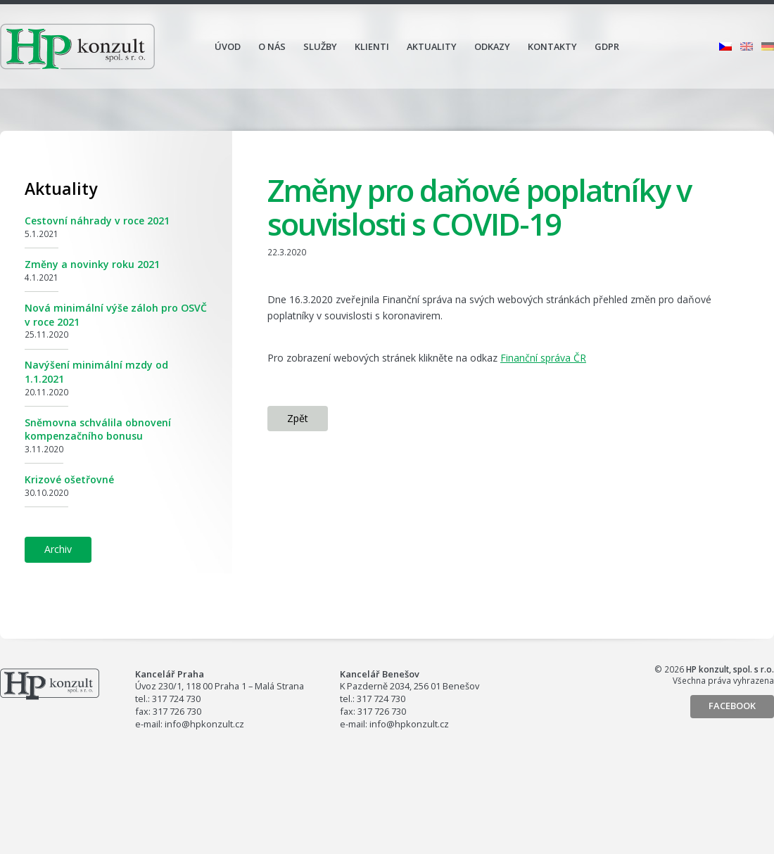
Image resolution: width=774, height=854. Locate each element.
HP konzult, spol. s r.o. (77, 46)
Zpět (297, 418)
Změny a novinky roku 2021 (92, 264)
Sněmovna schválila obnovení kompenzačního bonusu (98, 429)
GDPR (607, 46)
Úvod (228, 46)
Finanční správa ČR (543, 357)
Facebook (732, 705)
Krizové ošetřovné (69, 479)
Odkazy (492, 46)
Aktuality (432, 46)
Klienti (372, 46)
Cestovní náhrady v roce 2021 (97, 220)
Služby (320, 46)
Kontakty (552, 46)
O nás (272, 46)
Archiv (58, 549)
